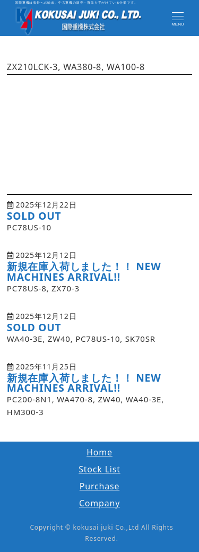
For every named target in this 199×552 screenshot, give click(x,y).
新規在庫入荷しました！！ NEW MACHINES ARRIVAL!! (84, 271)
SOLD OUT (34, 216)
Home (99, 452)
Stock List (99, 469)
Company (99, 503)
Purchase (100, 486)
